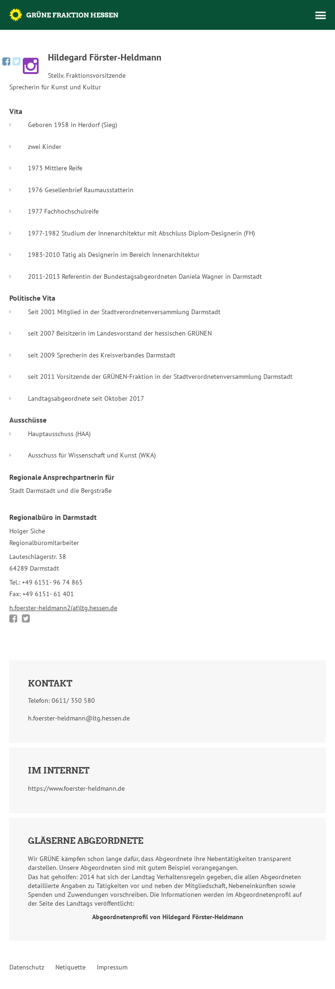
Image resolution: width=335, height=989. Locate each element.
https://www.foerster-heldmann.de (76, 788)
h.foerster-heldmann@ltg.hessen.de (79, 718)
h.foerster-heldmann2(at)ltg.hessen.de (63, 608)
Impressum (112, 967)
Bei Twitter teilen (26, 618)
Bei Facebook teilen (13, 618)
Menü (320, 15)
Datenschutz (26, 967)
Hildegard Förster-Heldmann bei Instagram (31, 66)
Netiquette (70, 967)
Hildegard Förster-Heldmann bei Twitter (16, 61)
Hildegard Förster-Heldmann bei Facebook (6, 61)
